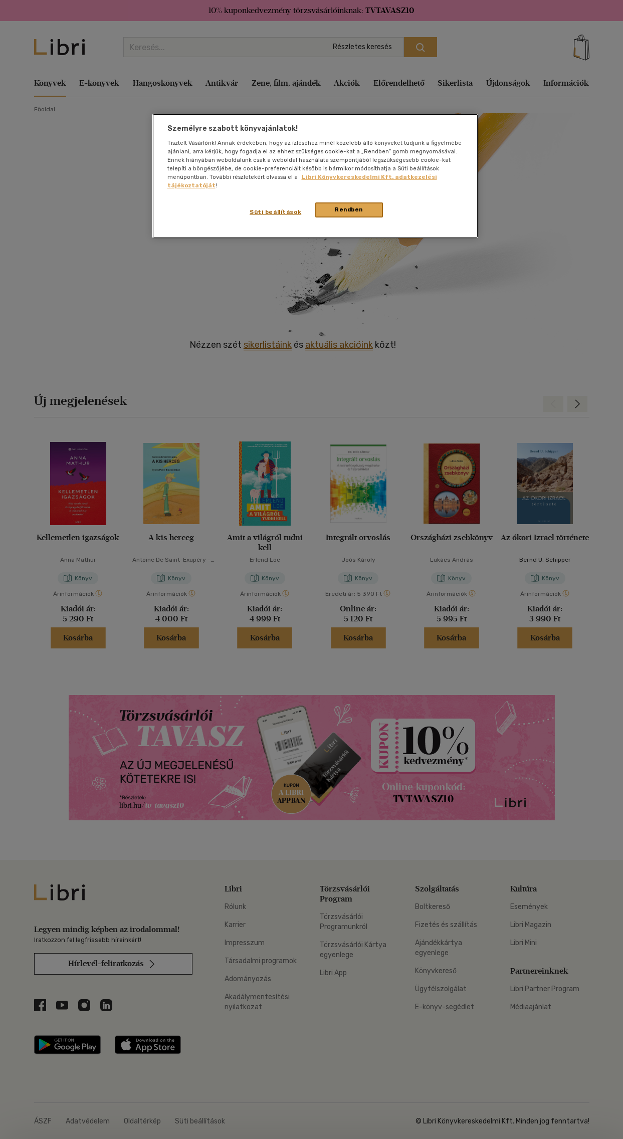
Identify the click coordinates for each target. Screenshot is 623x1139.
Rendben (349, 209)
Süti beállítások (275, 211)
